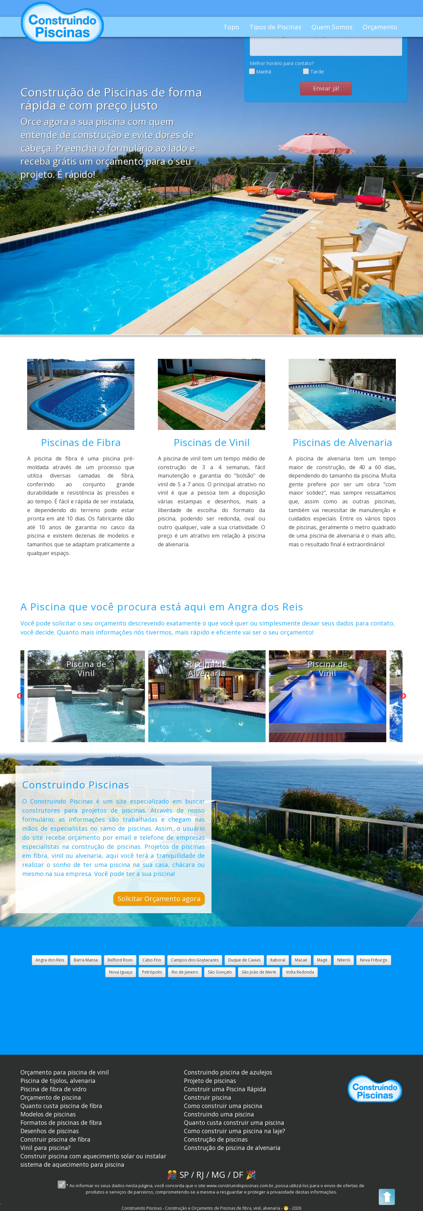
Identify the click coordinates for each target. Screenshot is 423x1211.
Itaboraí (277, 960)
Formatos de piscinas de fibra (61, 1122)
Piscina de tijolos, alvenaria (58, 1081)
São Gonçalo (220, 972)
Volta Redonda (300, 972)
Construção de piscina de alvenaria (232, 1148)
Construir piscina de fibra (55, 1139)
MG (218, 1174)
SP (184, 1174)
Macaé (301, 960)
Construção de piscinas (216, 1139)
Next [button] (403, 696)
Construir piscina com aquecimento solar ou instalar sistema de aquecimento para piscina (93, 1160)
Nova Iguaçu (120, 972)
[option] (79, 696)
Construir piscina (207, 1097)
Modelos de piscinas (48, 1114)
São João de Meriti (259, 972)
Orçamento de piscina (50, 1097)
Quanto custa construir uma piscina (234, 1122)
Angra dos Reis (50, 960)
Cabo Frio (151, 960)
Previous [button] (19, 696)
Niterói (343, 960)
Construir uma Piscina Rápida (225, 1089)
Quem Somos (332, 26)
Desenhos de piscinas (49, 1131)
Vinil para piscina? (45, 1148)
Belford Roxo (120, 960)
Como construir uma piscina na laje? (234, 1131)
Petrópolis (152, 972)
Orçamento (380, 26)
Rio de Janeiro (185, 972)
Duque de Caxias (244, 960)
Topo (231, 26)
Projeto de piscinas (210, 1081)
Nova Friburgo (373, 960)
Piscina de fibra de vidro (53, 1089)
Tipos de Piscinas (275, 26)
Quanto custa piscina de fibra (61, 1106)
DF (238, 1174)
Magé (322, 960)
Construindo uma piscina (219, 1114)
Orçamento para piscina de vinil (64, 1072)
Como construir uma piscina (223, 1106)
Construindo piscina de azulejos (228, 1072)
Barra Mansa (86, 960)
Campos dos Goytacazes (195, 960)
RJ (200, 1174)
